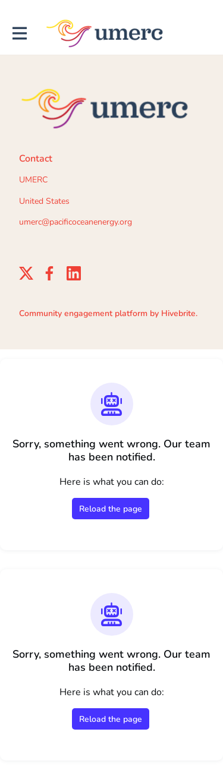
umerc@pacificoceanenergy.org (75, 222)
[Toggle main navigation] (19, 33)
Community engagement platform (83, 313)
